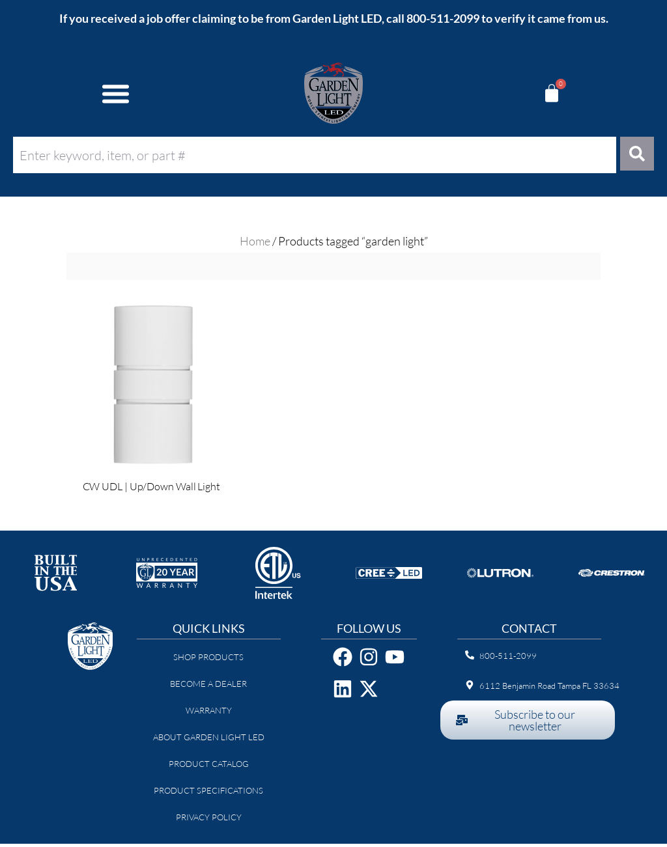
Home (255, 244)
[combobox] (312, 155)
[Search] (635, 155)
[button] (116, 93)
